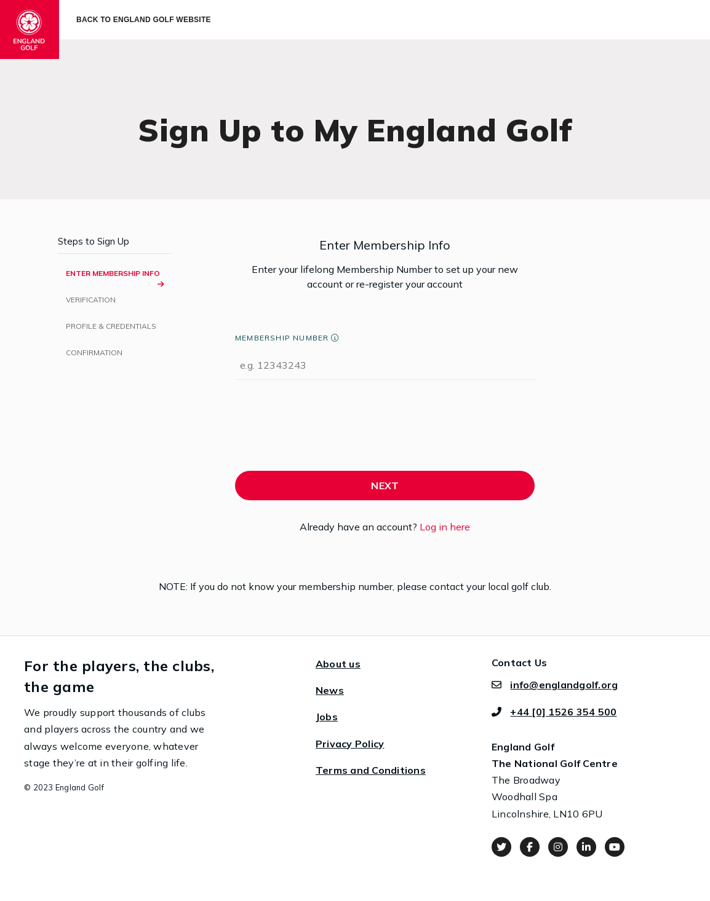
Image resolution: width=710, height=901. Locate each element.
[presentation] (328, 428)
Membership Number (282, 337)
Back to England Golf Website (143, 19)
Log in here (445, 527)
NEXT (385, 485)
